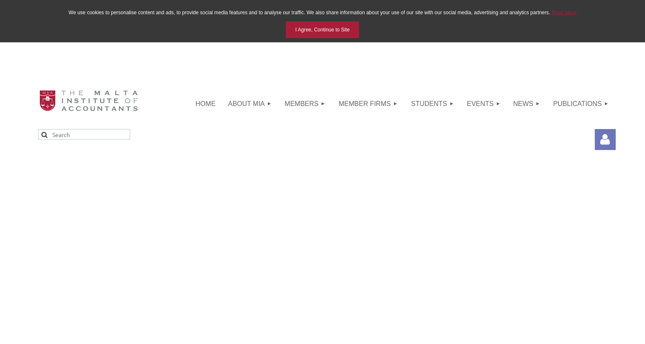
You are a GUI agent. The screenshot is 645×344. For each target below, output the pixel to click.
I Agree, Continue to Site (322, 30)
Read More (564, 13)
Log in (605, 139)
